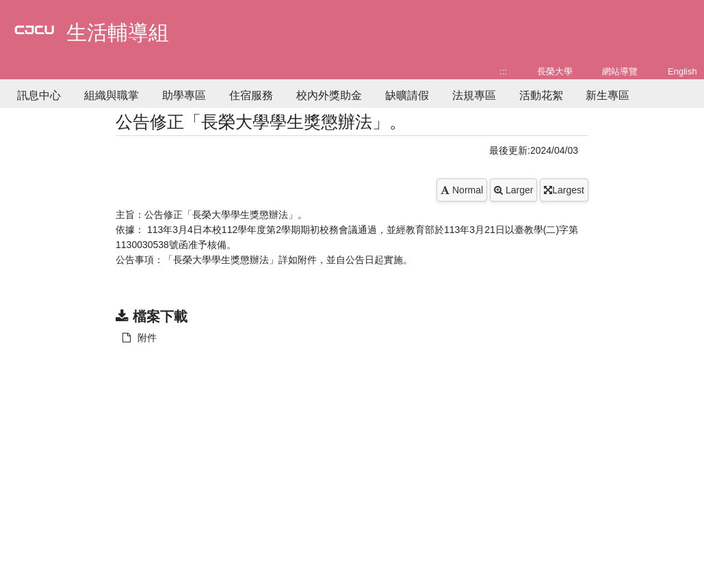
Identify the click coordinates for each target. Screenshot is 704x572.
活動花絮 (541, 95)
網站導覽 (620, 71)
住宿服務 (251, 95)
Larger (513, 190)
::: (503, 71)
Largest (564, 190)
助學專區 (184, 95)
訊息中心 (39, 95)
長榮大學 (555, 71)
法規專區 (474, 95)
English (682, 71)
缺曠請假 (407, 95)
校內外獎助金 (329, 95)
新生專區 (607, 95)
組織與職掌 (111, 95)
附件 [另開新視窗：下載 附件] (139, 337)
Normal (462, 190)
